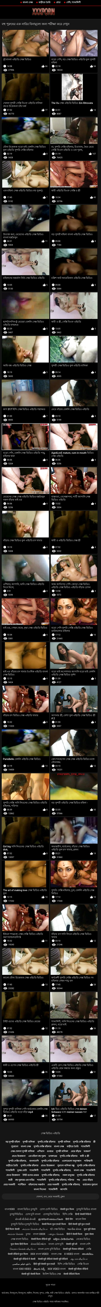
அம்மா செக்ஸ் (15, 1234)
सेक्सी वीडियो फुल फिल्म (18, 1254)
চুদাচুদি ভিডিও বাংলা (86, 1209)
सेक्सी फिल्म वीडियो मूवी (41, 1239)
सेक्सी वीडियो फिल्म (71, 1273)
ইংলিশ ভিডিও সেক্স (52, 1273)
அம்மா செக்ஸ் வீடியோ (35, 1229)
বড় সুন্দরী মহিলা (13, 1141)
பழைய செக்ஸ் (56, 1234)
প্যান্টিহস (22, 1184)
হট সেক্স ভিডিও (57, 1229)
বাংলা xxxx (39, 1234)
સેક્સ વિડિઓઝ (38, 1244)
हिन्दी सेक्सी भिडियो (83, 1214)
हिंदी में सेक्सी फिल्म (74, 1234)
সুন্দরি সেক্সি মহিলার (46, 1141)
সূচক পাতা (50, 1284)
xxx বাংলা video (40, 1254)
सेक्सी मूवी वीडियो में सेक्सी (24, 1259)
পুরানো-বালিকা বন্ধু (65, 1165)
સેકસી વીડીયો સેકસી (25, 1219)
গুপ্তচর (50, 1151)
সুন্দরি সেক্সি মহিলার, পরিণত (61, 1180)
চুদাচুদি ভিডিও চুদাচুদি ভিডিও (25, 1224)
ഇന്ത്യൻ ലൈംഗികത (50, 1219)
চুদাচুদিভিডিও (16, 1214)
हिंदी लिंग (69, 1219)
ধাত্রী (10, 1180)
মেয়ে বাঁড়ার (76, 1151)
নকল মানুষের (68, 1175)
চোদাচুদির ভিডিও (51, 1214)
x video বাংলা (71, 1254)
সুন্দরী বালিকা (29, 1141)
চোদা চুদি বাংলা (33, 1214)
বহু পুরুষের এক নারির (24, 1180)
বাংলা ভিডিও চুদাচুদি (27, 1209)
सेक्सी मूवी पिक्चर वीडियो (73, 1249)
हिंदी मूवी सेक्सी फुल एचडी (44, 1264)
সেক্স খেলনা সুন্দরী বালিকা (22, 1151)
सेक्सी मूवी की (71, 1244)
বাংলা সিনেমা (40, 1189)
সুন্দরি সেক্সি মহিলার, (17, 1161)
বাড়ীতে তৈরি (44, 2)
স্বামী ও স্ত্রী (84, 1156)
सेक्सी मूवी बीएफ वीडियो (78, 1269)
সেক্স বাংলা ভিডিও (19, 1239)
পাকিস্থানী (88, 1161)
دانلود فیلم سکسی (21, 1264)
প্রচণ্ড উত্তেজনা (19, 1156)
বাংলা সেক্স (28, 2)
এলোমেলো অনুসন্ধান (71, 1161)
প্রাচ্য (58, 2)
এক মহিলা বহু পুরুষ (37, 1156)
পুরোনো (14, 1146)
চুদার (28, 1234)
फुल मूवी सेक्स (89, 1229)
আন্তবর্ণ (87, 1151)
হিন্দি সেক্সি (68, 1214)
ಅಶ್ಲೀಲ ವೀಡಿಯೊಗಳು (63, 1239)
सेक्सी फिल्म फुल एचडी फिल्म (54, 1224)
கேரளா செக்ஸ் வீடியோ (23, 1249)
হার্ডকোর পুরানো (90, 1184)
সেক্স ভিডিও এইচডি (50, 1133)
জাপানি (63, 1189)
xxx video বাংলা (57, 1269)
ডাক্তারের (52, 1156)
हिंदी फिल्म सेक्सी (12, 1229)
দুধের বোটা (22, 1170)
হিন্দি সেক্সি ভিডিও (66, 1264)
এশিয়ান (40, 1151)
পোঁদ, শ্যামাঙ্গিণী (73, 2)
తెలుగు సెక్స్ (39, 1269)
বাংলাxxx (10, 1209)
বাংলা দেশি (85, 1244)
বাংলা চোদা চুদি (55, 1244)
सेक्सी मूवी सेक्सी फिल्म (30, 1273)
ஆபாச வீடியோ (79, 1259)
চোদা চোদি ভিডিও (49, 1209)
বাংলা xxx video (22, 1269)
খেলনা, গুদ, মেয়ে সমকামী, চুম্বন (50, 1196)
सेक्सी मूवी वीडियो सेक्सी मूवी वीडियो (53, 1259)
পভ (78, 1180)
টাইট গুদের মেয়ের (31, 1175)
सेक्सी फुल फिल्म (67, 1209)
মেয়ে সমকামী (9, 1184)
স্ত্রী (94, 1141)
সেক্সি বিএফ (83, 1264)
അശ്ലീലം (87, 1254)
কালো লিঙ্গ (80, 1219)
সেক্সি (88, 1249)
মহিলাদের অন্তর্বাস (36, 1184)
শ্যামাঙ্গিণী (85, 1146)
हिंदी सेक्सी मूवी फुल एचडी (79, 1224)
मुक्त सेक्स (89, 1234)
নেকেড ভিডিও (83, 1239)
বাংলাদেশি (34, 1161)
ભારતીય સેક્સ (74, 1229)
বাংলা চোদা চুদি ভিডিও (49, 1249)
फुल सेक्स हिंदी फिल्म (19, 1244)
